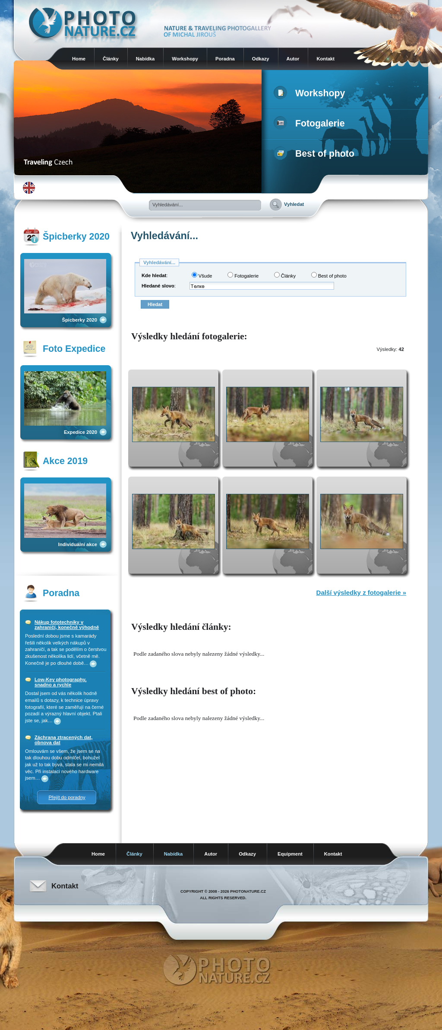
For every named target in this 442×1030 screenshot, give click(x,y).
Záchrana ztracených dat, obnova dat (63, 740)
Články (111, 58)
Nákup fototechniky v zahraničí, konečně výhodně (67, 624)
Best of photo (315, 153)
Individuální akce (77, 544)
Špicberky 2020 (79, 319)
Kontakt (325, 58)
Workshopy (185, 58)
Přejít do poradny (66, 797)
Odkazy (260, 58)
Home (78, 58)
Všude (202, 275)
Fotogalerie (311, 123)
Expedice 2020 (80, 432)
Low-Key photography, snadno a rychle (60, 682)
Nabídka (145, 58)
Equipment (290, 853)
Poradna (225, 58)
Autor (293, 58)
